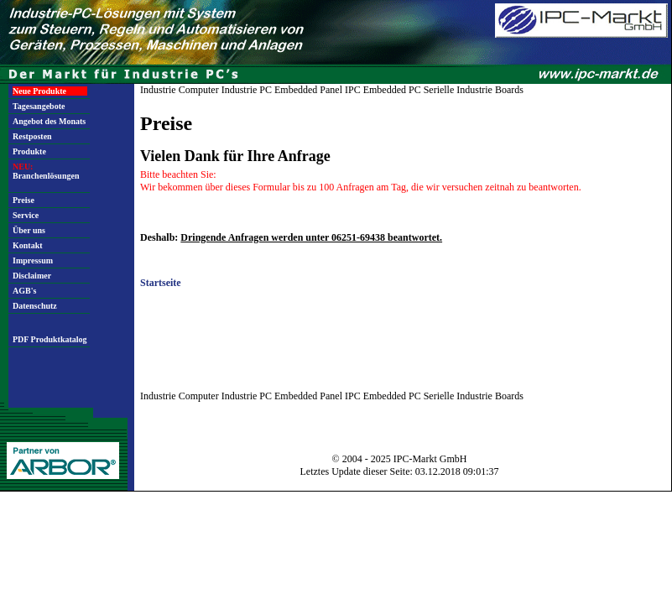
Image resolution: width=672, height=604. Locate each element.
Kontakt (28, 245)
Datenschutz (35, 305)
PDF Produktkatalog (50, 339)
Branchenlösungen (46, 171)
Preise (23, 200)
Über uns (29, 230)
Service (26, 215)
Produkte (29, 151)
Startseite (160, 283)
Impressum (33, 260)
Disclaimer (32, 275)
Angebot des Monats (49, 121)
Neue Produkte (39, 91)
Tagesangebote (39, 106)
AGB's (24, 290)
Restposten (32, 136)
